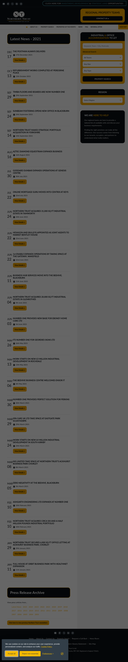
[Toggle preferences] (48, 654)
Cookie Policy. (46, 647)
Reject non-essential (30, 654)
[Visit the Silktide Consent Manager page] (62, 653)
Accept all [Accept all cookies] (11, 654)
